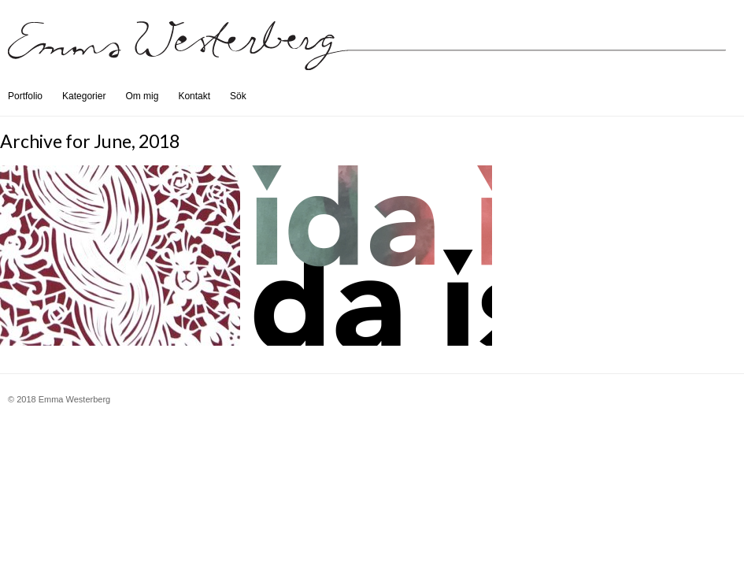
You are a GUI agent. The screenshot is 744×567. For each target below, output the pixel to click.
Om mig (141, 96)
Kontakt (194, 96)
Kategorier (83, 96)
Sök (238, 96)
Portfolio (25, 96)
